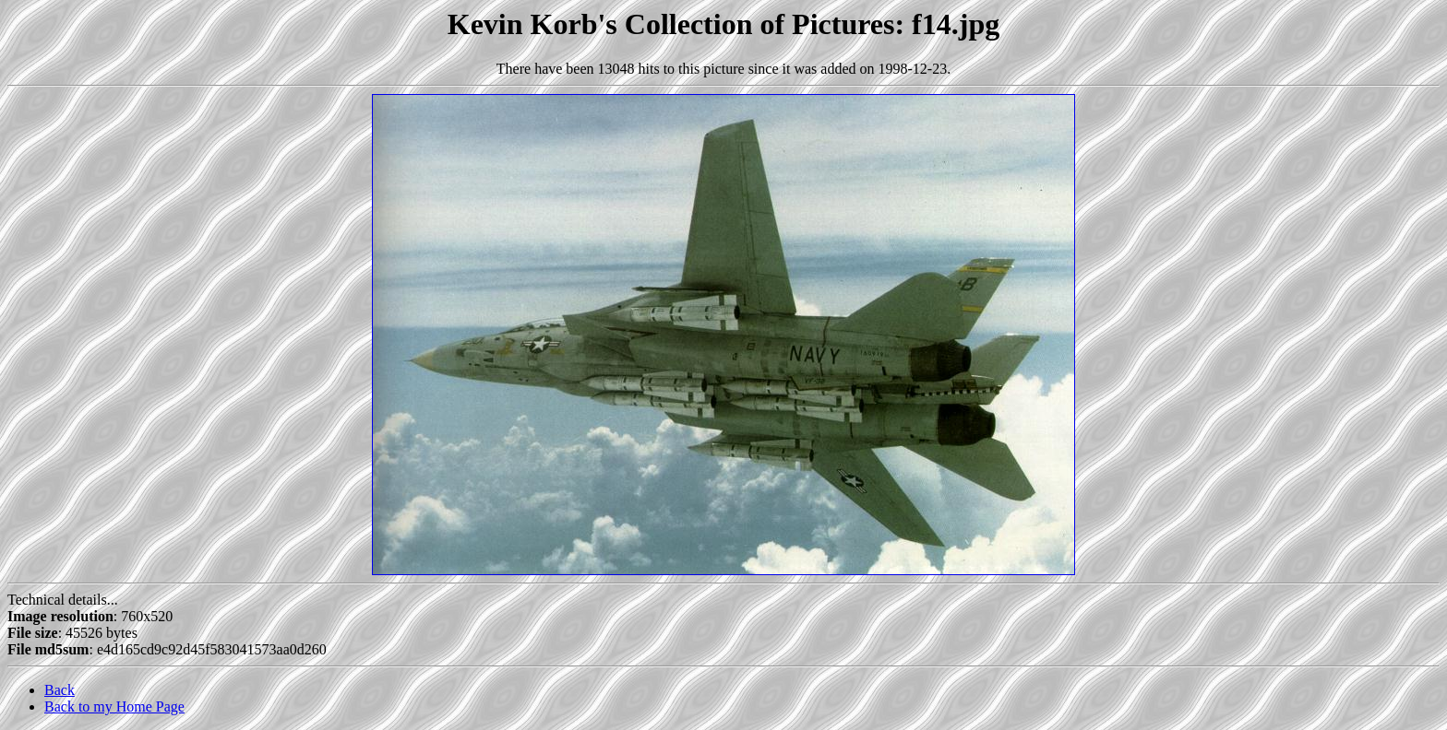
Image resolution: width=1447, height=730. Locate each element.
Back (59, 690)
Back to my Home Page (114, 706)
